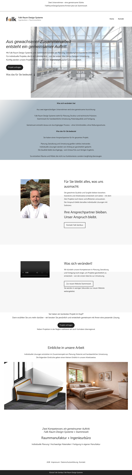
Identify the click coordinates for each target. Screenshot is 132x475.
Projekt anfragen (14, 67)
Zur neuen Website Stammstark (78, 283)
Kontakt (121, 19)
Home (112, 19)
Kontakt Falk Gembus (74, 225)
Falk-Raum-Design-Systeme (30, 17)
